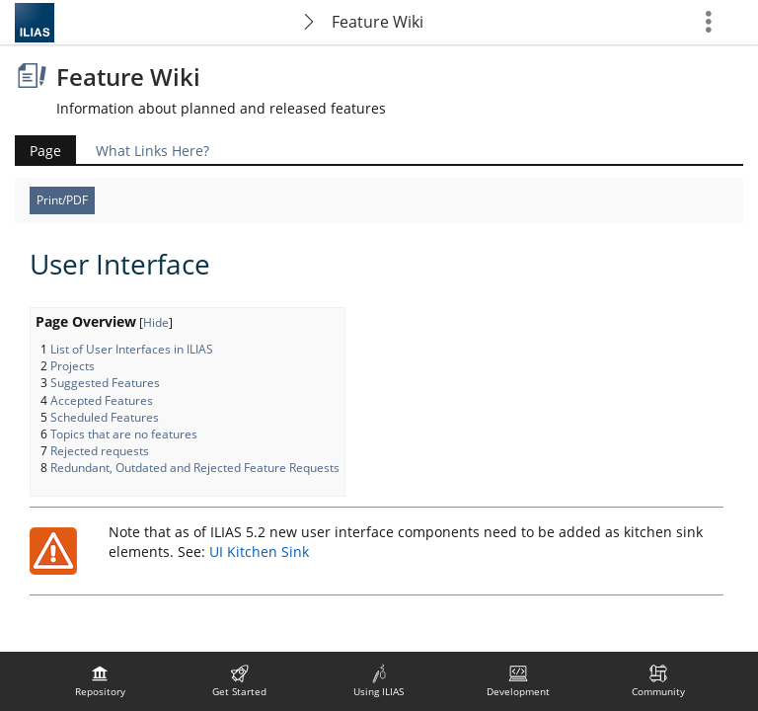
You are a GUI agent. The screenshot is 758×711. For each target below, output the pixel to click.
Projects (72, 365)
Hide (156, 322)
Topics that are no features (123, 434)
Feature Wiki (377, 22)
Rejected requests (99, 450)
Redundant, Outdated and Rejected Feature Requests (195, 467)
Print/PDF (62, 200)
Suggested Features (105, 382)
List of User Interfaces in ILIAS (131, 349)
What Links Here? (152, 150)
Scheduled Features (104, 417)
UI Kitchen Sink (259, 551)
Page (45, 150)
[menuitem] (99, 681)
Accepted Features (101, 400)
